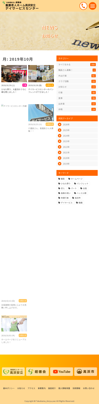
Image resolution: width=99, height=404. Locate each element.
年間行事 (65, 198)
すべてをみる (77, 64)
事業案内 (42, 388)
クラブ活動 (77, 81)
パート (74, 188)
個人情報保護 (64, 388)
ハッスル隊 (81, 193)
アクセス (31, 388)
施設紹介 (52, 388)
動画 (80, 202)
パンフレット (82, 183)
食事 (77, 98)
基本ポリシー (9, 388)
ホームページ (76, 179)
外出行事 (77, 75)
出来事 (77, 103)
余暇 (77, 109)
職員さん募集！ (77, 70)
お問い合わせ (88, 388)
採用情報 (76, 388)
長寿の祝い (66, 193)
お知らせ (77, 87)
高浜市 (78, 198)
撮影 (63, 179)
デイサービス (66, 202)
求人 (63, 188)
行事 (77, 92)
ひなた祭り (66, 183)
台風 (85, 188)
